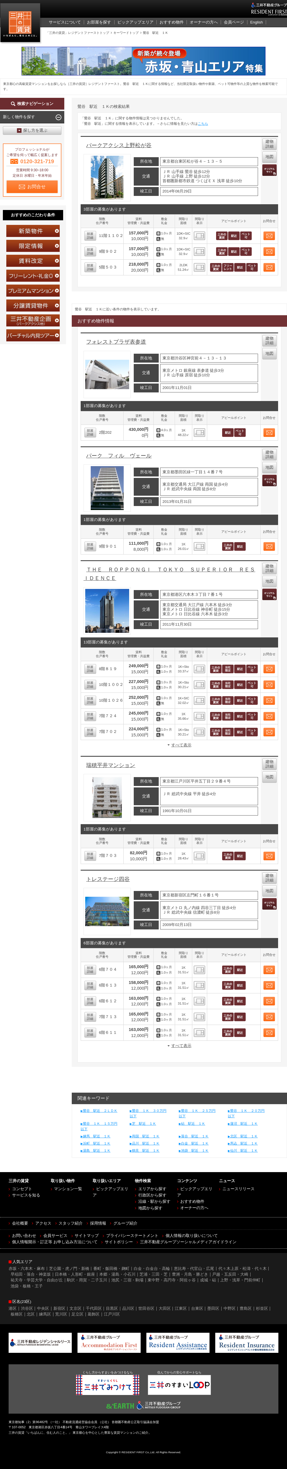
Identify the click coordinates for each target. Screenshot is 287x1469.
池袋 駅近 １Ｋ (195, 1151)
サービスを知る (26, 1195)
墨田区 (213, 1308)
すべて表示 (181, 745)
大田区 (165, 1308)
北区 (31, 1314)
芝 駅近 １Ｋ (144, 1124)
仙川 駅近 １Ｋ (244, 1151)
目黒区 (112, 1308)
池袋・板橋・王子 (27, 1286)
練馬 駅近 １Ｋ (96, 1136)
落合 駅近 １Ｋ (195, 1136)
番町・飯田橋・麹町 (111, 1268)
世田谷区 (146, 1308)
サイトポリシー (119, 1242)
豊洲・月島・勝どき (190, 1274)
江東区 (181, 1308)
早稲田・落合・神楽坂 (31, 1274)
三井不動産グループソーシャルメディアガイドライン (188, 1242)
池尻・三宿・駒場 (127, 1280)
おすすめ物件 (192, 1201)
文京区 (75, 1308)
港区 (13, 1308)
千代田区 (94, 1308)
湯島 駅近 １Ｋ (96, 1151)
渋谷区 (27, 1308)
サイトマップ (87, 1235)
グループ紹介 (125, 1223)
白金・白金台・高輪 (152, 1268)
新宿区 (59, 1308)
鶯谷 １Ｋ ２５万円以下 (197, 1113)
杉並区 (262, 1308)
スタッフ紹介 (71, 1223)
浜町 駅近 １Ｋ (96, 1143)
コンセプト (22, 1189)
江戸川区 (112, 1314)
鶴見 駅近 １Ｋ (146, 1151)
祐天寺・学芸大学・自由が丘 (37, 1280)
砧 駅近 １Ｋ (193, 1124)
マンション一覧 (68, 1189)
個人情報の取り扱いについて (192, 1235)
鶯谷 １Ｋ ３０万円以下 (148, 1113)
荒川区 (61, 1314)
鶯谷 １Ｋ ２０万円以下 (246, 1113)
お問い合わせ (24, 1235)
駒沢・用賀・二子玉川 (87, 1280)
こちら (203, 124)
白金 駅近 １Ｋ (195, 1143)
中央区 (43, 1308)
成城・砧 (208, 1280)
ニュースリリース (238, 1189)
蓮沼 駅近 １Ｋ (244, 1124)
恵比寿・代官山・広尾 (194, 1268)
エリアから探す (152, 1189)
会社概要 (20, 1223)
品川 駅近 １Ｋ (146, 1143)
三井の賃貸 (21, 24)
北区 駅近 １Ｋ (244, 1136)
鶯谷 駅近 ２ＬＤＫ (100, 1111)
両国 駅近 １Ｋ (146, 1136)
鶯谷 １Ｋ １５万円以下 (99, 1126)
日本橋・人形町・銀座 (75, 1274)
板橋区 (17, 1314)
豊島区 (246, 1308)
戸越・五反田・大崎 (230, 1274)
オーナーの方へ (194, 1208)
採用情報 (98, 1223)
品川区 (128, 1308)
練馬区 (45, 1314)
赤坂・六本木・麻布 (27, 1268)
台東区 (197, 1308)
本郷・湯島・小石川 (117, 1274)
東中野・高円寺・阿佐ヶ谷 (172, 1280)
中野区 (230, 1308)
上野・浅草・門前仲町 (240, 1280)
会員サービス (55, 1235)
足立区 (77, 1314)
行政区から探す (152, 1195)
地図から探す (150, 1208)
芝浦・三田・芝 (153, 1274)
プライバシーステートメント (132, 1235)
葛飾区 (94, 1314)
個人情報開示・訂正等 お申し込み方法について (55, 1242)
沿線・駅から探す (154, 1201)
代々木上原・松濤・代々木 (242, 1268)
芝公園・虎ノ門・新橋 (69, 1268)
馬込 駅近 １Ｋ (244, 1143)
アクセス (43, 1223)
